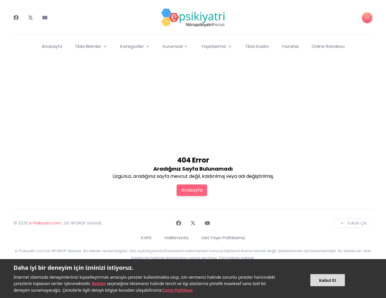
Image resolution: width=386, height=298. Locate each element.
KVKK (146, 238)
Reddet (99, 283)
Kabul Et (327, 280)
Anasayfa (52, 46)
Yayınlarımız (216, 46)
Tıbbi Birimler (91, 46)
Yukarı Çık (352, 223)
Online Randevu (328, 46)
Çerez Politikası (178, 290)
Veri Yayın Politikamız (223, 238)
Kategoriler (135, 46)
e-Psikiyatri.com (45, 223)
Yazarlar (290, 46)
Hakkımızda (176, 238)
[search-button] (367, 17)
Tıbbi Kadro (257, 46)
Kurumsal (176, 46)
